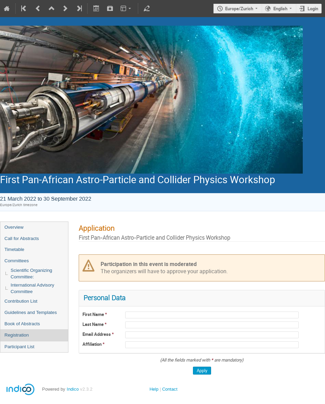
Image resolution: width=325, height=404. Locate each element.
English (280, 8)
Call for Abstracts (21, 238)
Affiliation (92, 344)
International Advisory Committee (32, 288)
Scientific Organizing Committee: (31, 273)
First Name (93, 314)
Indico (73, 389)
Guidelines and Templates (30, 312)
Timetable (14, 249)
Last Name (93, 324)
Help (154, 389)
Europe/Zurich (239, 8)
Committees (16, 260)
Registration (16, 335)
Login (313, 8)
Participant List (19, 346)
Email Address (97, 334)
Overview (14, 227)
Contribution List (20, 301)
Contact (170, 389)
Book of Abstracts (22, 323)
